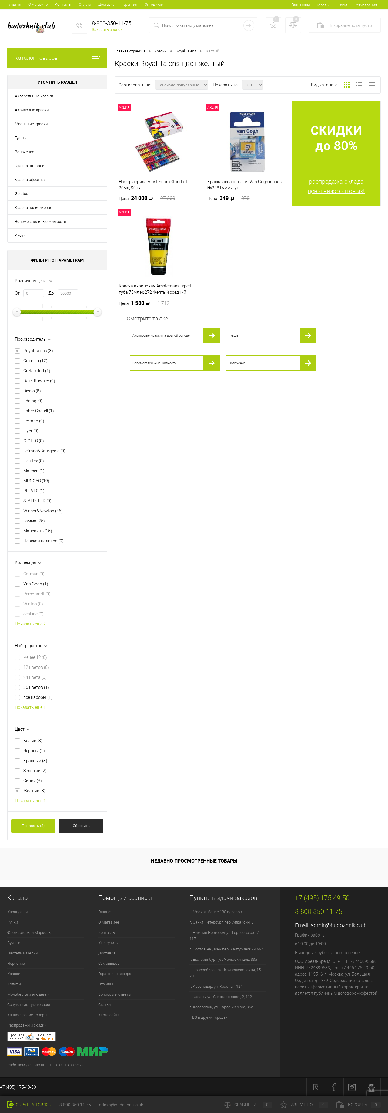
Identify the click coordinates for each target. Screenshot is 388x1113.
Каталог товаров (57, 58)
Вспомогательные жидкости (40, 221)
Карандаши (17, 912)
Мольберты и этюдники (28, 994)
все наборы (37, 697)
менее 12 (35, 657)
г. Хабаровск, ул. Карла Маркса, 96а (221, 1007)
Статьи (104, 1004)
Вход (343, 5)
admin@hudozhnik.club (339, 925)
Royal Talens (38, 350)
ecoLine (33, 614)
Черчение (16, 963)
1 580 (144, 303)
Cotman (34, 574)
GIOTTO (33, 440)
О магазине (38, 4)
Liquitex (33, 460)
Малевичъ (37, 530)
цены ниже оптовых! (336, 191)
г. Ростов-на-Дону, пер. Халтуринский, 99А (226, 949)
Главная (14, 4)
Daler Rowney (39, 380)
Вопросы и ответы (114, 994)
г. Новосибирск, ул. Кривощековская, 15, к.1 (225, 972)
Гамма (34, 520)
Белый (32, 740)
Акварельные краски (34, 96)
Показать (33, 825)
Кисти (20, 235)
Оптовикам (154, 4)
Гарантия (129, 4)
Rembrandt (37, 594)
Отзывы (105, 984)
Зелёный (35, 770)
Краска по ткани (29, 165)
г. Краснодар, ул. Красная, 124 (215, 986)
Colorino (35, 360)
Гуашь (20, 138)
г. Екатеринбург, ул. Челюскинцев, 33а (223, 959)
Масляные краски (31, 124)
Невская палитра (43, 540)
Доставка (106, 4)
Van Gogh (35, 584)
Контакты (63, 4)
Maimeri (34, 470)
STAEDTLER (37, 500)
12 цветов (36, 667)
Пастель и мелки (22, 953)
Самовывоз (108, 963)
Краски (13, 973)
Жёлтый (34, 790)
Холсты (14, 984)
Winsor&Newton (43, 510)
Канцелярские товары (27, 1015)
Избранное (304, 1104)
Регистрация (365, 5)
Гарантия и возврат (115, 973)
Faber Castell (38, 410)
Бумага (13, 942)
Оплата (85, 4)
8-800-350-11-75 (75, 1104)
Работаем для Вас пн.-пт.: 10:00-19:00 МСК (45, 1065)
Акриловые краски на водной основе (161, 335)
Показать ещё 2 (30, 624)
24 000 (147, 198)
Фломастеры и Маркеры (29, 932)
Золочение (24, 151)
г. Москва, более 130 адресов (215, 912)
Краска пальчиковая (33, 207)
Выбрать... (322, 5)
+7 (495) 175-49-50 (18, 1087)
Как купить (108, 942)
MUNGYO (36, 480)
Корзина (358, 1104)
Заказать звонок (107, 29)
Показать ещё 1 (30, 707)
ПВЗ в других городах (208, 1017)
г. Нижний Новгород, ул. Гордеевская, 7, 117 (224, 935)
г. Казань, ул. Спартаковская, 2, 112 (220, 996)
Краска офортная (30, 179)
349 (228, 198)
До (51, 293)
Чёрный (34, 750)
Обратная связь (29, 1104)
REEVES (34, 490)
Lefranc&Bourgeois (44, 450)
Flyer (30, 430)
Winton (33, 604)
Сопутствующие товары (28, 1004)
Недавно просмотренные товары (194, 860)
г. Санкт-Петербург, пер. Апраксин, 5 (221, 922)
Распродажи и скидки (26, 1025)
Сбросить (81, 825)
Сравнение (248, 1104)
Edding (32, 400)
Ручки (12, 922)
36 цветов (36, 687)
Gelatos (21, 193)
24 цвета (35, 677)
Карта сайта (109, 1015)
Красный (35, 760)
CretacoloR (36, 370)
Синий (32, 780)
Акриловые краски (32, 110)
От (17, 293)
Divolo (32, 390)
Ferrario (33, 420)
